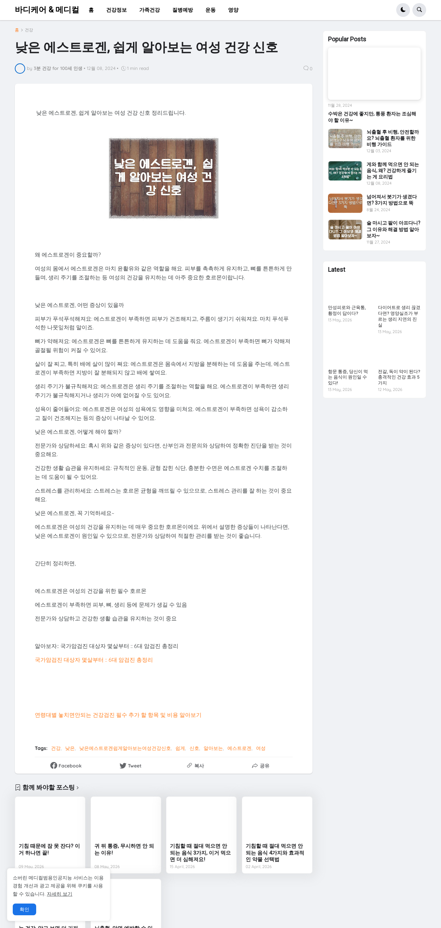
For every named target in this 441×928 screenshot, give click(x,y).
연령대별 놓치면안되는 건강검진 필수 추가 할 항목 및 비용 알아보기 (118, 714)
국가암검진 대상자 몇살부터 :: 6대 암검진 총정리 (94, 659)
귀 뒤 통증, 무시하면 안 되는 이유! (124, 849)
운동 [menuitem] (210, 10)
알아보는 (213, 748)
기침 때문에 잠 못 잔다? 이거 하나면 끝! (49, 849)
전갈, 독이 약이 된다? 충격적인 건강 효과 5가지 (399, 377)
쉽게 (180, 748)
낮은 (70, 748)
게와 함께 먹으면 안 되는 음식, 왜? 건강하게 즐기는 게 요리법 (393, 170)
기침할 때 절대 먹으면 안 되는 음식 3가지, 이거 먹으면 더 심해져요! (200, 853)
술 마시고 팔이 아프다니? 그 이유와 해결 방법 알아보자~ (393, 229)
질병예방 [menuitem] (182, 10)
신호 (194, 748)
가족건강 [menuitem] (149, 10)
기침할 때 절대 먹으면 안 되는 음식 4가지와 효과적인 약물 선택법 (275, 853)
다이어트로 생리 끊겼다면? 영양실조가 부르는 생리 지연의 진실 (399, 316)
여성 (261, 748)
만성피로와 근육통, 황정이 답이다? (347, 310)
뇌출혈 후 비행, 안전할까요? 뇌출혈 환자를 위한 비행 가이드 (393, 138)
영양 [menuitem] (233, 10)
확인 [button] (24, 909)
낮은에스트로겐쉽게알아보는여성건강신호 (125, 748)
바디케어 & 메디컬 (47, 9)
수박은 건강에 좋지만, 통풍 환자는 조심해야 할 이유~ (372, 117)
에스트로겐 (239, 748)
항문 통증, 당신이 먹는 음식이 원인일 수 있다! (348, 377)
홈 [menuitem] (91, 10)
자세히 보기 (59, 894)
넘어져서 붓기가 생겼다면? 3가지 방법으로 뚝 (392, 200)
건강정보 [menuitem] (116, 10)
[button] (403, 10)
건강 (29, 30)
